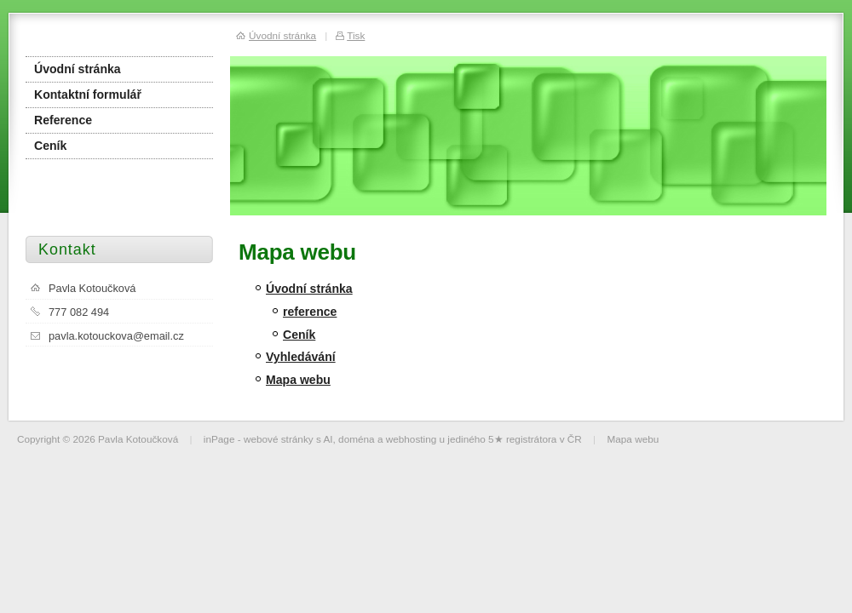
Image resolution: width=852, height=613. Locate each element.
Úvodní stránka (309, 288)
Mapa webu (298, 380)
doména (356, 438)
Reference (63, 120)
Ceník (299, 334)
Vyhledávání (301, 357)
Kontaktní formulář (87, 94)
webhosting (411, 438)
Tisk (356, 35)
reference (310, 311)
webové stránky (279, 438)
